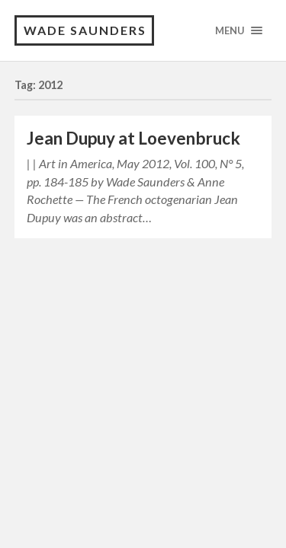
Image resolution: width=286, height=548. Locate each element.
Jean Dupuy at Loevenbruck (133, 138)
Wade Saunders (85, 30)
